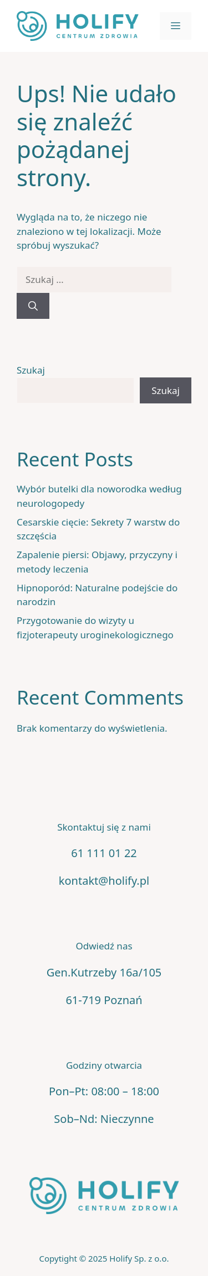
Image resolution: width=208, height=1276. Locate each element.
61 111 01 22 (104, 853)
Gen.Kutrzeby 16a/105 (104, 972)
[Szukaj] (33, 306)
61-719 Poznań (103, 1000)
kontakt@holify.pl (104, 880)
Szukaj (31, 370)
